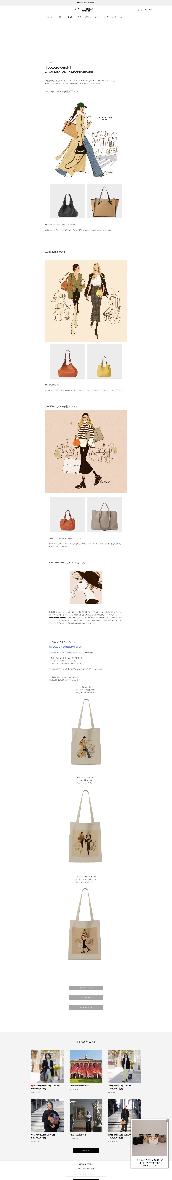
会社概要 (99, 1170)
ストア (106, 17)
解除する (86, 1147)
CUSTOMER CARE (47, 1157)
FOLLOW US (126, 1157)
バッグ (79, 17)
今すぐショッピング (86, 948)
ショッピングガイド (47, 1164)
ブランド (98, 17)
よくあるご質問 (46, 1170)
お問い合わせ (45, 1167)
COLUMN (23, 1153)
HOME (17, 1153)
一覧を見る (86, 1110)
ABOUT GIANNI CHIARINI (79, 1157)
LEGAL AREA (100, 1157)
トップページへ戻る (86, 967)
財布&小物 (88, 17)
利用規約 (99, 1161)
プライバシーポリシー (103, 1167)
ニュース (122, 17)
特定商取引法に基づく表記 (105, 1164)
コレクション (51, 17)
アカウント (44, 1161)
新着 (60, 17)
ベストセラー (69, 17)
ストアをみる (86, 958)
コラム (114, 17)
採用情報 (73, 1174)
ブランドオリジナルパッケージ (51, 1174)
